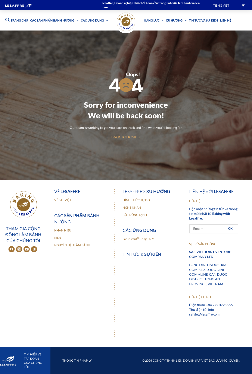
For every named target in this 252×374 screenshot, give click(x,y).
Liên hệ (225, 20)
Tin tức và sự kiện (203, 20)
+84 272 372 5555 (219, 305)
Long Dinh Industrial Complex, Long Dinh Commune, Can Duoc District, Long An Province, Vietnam (208, 274)
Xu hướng (176, 20)
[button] (229, 5)
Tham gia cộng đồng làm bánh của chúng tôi (23, 234)
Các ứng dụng (94, 20)
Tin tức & (142, 254)
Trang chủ (19, 20)
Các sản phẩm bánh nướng (54, 20)
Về (67, 191)
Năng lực (154, 20)
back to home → (126, 137)
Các (139, 230)
